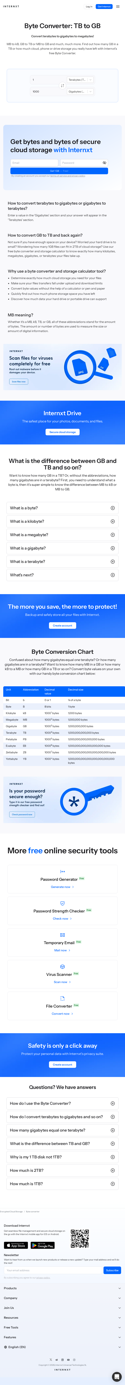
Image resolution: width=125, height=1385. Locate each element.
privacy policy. (43, 1277)
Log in (89, 6)
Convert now (60, 1014)
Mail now (60, 950)
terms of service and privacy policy (67, 175)
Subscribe (112, 1270)
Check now (60, 918)
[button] (118, 6)
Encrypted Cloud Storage (11, 1211)
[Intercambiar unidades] (62, 85)
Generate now (60, 887)
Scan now (60, 982)
